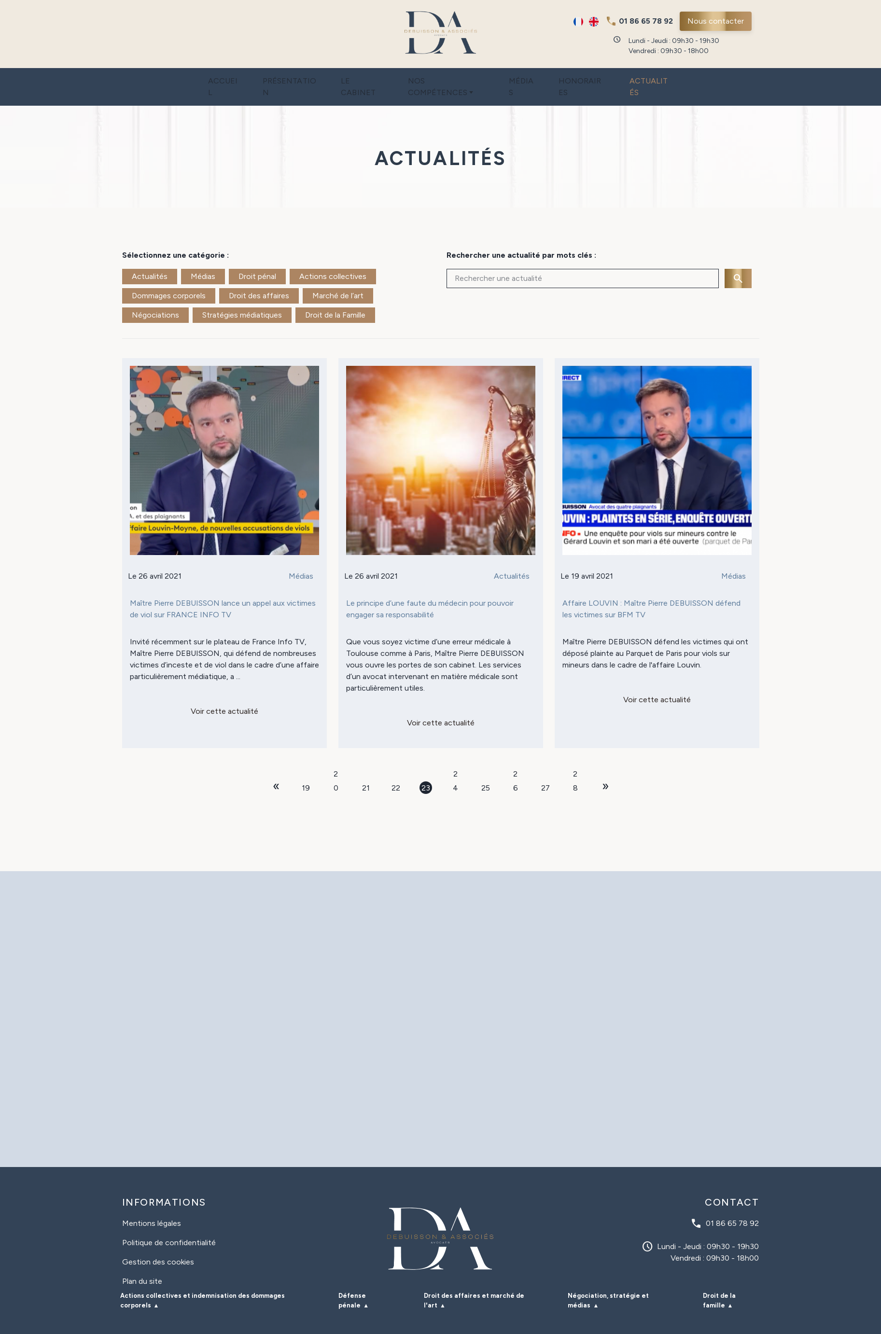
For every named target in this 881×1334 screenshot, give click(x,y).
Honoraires (601, 77)
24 (455, 755)
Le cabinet (351, 77)
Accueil (193, 77)
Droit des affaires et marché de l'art (474, 1281)
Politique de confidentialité (169, 1223)
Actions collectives (332, 257)
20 (336, 755)
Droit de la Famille (335, 295)
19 (306, 768)
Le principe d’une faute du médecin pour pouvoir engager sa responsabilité (430, 589)
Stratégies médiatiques (242, 295)
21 (366, 768)
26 (515, 755)
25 (485, 768)
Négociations (155, 295)
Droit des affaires (259, 276)
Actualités (680, 77)
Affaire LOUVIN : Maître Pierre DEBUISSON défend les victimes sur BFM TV (651, 589)
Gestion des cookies (158, 1242)
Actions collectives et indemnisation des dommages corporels (202, 1281)
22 (396, 768)
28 (575, 755)
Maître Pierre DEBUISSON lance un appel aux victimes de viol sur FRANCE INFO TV (223, 589)
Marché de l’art (338, 276)
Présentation (269, 77)
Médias (533, 77)
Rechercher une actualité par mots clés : (521, 235)
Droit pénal (257, 257)
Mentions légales (151, 1204)
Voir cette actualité (224, 691)
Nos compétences (444, 77)
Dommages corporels (169, 276)
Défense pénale (352, 1281)
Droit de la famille (719, 1281)
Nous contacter (715, 21)
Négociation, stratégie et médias (608, 1281)
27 (545, 768)
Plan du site (142, 1261)
